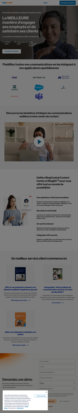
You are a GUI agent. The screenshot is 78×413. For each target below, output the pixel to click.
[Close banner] (46, 392)
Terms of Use (20, 408)
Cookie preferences (41, 396)
